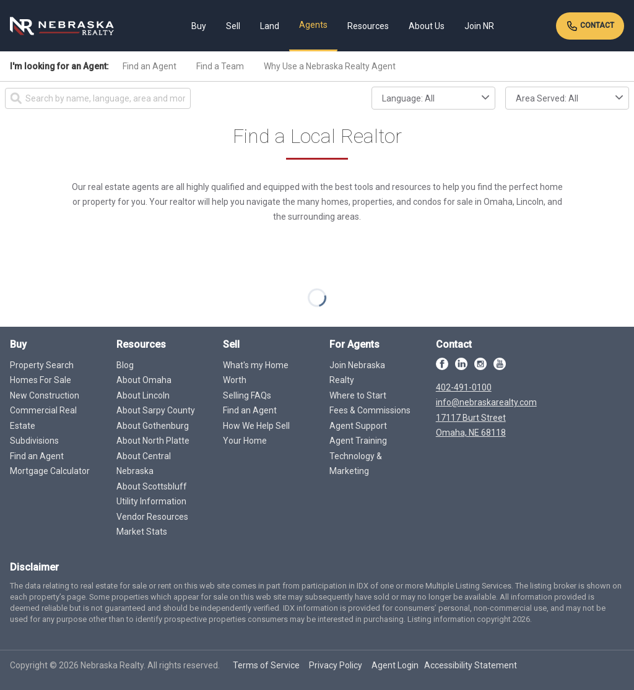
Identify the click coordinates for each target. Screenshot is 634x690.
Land (269, 26)
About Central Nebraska (143, 464)
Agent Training (358, 441)
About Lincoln (143, 395)
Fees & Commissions (369, 410)
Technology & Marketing (355, 464)
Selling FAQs (247, 395)
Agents (313, 25)
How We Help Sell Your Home (256, 433)
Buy (198, 26)
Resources (368, 26)
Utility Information (151, 501)
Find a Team (220, 66)
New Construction (44, 395)
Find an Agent (149, 66)
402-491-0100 (464, 387)
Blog (125, 365)
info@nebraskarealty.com (486, 402)
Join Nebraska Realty (357, 373)
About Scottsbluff (151, 486)
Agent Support (358, 426)
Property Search (42, 365)
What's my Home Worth (256, 373)
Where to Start (357, 395)
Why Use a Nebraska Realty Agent (330, 66)
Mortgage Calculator (50, 471)
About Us (427, 26)
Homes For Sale (40, 380)
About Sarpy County (155, 410)
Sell (233, 26)
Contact (590, 26)
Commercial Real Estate (43, 418)
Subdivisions (34, 441)
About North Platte (152, 441)
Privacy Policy (335, 665)
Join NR (479, 26)
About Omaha (144, 380)
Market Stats (141, 532)
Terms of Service (266, 665)
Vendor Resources (152, 517)
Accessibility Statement (470, 665)
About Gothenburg (152, 426)
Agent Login (395, 665)
